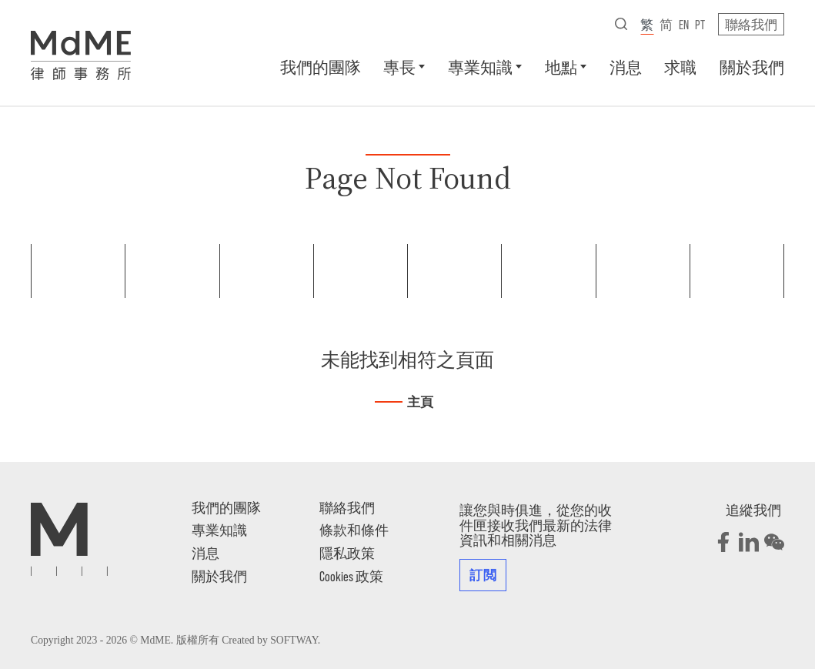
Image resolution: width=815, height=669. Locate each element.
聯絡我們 (751, 24)
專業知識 (480, 66)
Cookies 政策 (351, 575)
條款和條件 (354, 529)
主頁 (420, 402)
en (684, 24)
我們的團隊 (320, 66)
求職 (680, 66)
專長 (399, 66)
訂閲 (482, 574)
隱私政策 (347, 552)
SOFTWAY (294, 640)
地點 (561, 66)
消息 (626, 66)
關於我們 (752, 66)
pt (700, 24)
